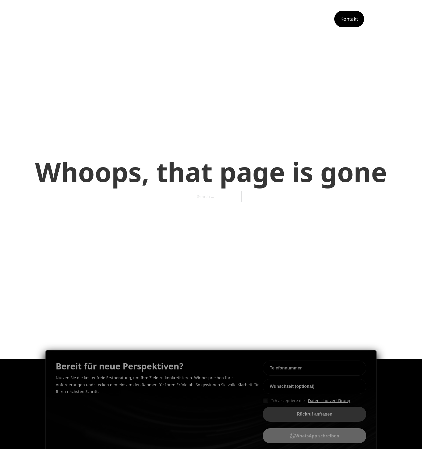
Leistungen (249, 19)
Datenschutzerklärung (329, 400)
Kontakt (349, 19)
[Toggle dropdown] (266, 19)
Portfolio (316, 19)
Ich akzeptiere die (306, 400)
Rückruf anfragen (314, 414)
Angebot (287, 19)
